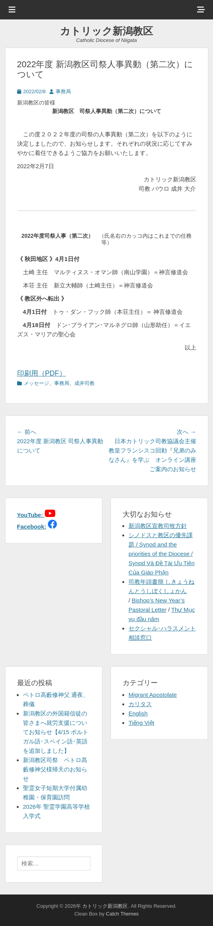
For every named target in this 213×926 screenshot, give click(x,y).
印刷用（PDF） (41, 373)
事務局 (63, 91)
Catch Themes (122, 914)
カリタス (140, 704)
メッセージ (36, 383)
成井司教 (84, 383)
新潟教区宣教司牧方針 (158, 525)
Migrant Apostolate (153, 694)
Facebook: (31, 526)
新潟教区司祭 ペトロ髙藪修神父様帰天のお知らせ (55, 769)
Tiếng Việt (141, 722)
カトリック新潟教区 (106, 31)
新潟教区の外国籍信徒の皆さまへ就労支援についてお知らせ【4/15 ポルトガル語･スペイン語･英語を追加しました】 (55, 732)
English (138, 713)
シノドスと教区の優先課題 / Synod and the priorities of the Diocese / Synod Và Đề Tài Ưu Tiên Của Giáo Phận (162, 554)
